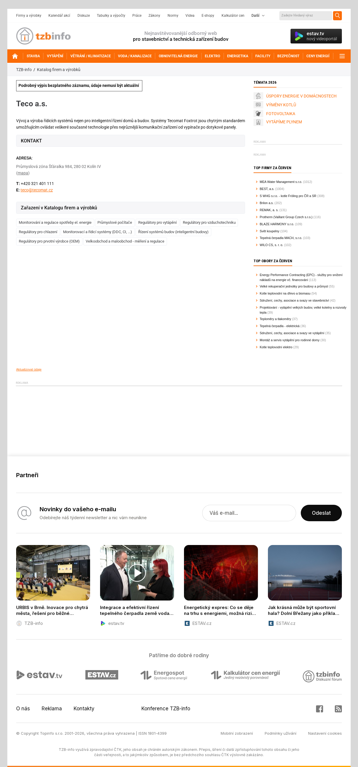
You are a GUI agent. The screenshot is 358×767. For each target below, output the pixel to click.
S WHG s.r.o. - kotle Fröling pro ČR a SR (288, 196)
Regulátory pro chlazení (38, 232)
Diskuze (83, 16)
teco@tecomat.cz (37, 190)
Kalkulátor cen (233, 16)
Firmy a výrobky (28, 16)
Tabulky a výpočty (111, 16)
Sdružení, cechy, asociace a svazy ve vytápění (292, 333)
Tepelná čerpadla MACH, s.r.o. (281, 238)
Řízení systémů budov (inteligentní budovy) (173, 232)
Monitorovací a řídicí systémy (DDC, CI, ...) (97, 232)
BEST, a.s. (267, 189)
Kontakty (84, 709)
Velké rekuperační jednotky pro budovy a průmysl (294, 286)
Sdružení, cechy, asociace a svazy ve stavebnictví (294, 300)
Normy (173, 16)
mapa (23, 173)
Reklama (52, 709)
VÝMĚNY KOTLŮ (281, 104)
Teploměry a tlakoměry (275, 319)
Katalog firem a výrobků (58, 69)
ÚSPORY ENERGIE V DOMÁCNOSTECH (301, 96)
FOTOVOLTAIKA (280, 113)
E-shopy (208, 16)
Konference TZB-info (165, 709)
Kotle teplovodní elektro (276, 347)
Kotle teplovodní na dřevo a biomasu (285, 293)
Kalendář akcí (59, 16)
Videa (190, 16)
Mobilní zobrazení (237, 733)
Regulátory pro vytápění (157, 222)
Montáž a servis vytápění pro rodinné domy (290, 340)
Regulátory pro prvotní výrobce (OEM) (49, 241)
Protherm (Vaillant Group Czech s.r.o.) (286, 217)
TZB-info (24, 69)
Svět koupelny (269, 231)
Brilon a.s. (266, 203)
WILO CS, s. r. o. (271, 245)
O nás (23, 709)
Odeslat (321, 513)
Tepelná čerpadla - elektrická (280, 326)
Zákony (154, 16)
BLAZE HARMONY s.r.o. (277, 224)
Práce (136, 16)
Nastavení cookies (325, 733)
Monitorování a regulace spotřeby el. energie (55, 222)
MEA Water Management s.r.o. (281, 182)
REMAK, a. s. (269, 210)
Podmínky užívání (280, 733)
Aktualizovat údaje (29, 369)
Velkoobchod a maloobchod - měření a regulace (125, 241)
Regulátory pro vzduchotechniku (209, 222)
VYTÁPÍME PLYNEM (284, 122)
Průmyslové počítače (114, 222)
